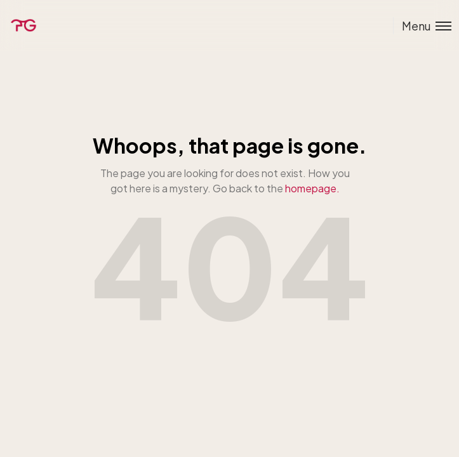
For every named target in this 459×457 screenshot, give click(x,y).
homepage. (312, 188)
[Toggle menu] (422, 25)
